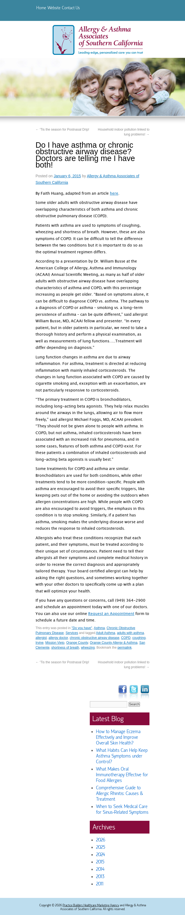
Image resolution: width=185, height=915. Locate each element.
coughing (139, 638)
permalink (124, 647)
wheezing (88, 647)
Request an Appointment (111, 614)
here (114, 194)
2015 (100, 862)
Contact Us (71, 7)
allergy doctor (58, 638)
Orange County (77, 643)
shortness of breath (65, 647)
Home (41, 7)
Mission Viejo (54, 643)
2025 (100, 847)
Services (72, 633)
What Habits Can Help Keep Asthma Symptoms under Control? (122, 756)
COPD (126, 638)
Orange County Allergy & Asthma (113, 643)
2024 (100, 854)
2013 (100, 876)
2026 (100, 840)
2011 (99, 884)
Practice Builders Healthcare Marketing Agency (91, 905)
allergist (41, 638)
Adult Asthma (105, 633)
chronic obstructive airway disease (94, 638)
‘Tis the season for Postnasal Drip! (62, 129)
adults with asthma (130, 633)
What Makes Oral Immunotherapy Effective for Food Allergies (122, 774)
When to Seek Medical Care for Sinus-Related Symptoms (122, 809)
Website (53, 7)
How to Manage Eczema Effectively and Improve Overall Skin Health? (118, 737)
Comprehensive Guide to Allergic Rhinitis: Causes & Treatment (119, 793)
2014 (100, 869)
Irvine (39, 643)
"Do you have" (82, 628)
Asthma (99, 628)
